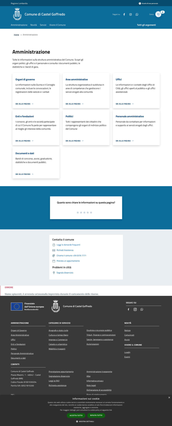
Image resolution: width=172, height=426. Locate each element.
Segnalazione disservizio (59, 376)
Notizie (127, 330)
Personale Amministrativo (22, 353)
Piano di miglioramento (97, 394)
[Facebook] (122, 14)
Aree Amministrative (20, 335)
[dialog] (86, 410)
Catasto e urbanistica (58, 344)
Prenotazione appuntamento (61, 371)
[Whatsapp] (135, 14)
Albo (88, 376)
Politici (14, 348)
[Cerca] (158, 14)
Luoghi (127, 352)
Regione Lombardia (19, 3)
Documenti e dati (18, 358)
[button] (86, 421)
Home (16, 34)
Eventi (127, 356)
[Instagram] (129, 14)
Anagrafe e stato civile (58, 330)
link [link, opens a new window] (110, 410)
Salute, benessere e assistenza (100, 339)
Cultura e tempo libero (58, 335)
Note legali (91, 385)
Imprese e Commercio (58, 339)
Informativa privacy (95, 380)
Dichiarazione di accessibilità (99, 389)
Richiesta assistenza (57, 385)
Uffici (13, 339)
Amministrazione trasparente (99, 371)
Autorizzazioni (93, 344)
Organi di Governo (19, 330)
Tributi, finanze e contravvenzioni (101, 334)
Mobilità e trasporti (57, 348)
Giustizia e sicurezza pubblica (99, 330)
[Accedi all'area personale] (148, 3)
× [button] (169, 398)
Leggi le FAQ (54, 380)
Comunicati (129, 335)
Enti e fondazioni (18, 344)
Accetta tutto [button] (76, 415)
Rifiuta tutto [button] (96, 415)
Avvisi (127, 339)
